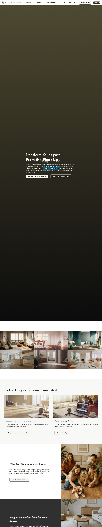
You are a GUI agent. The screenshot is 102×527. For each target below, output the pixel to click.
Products (28, 2)
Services (38, 2)
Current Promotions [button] (50, 2)
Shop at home (85, 3)
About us (62, 2)
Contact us (72, 2)
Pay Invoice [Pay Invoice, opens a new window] (97, 2)
